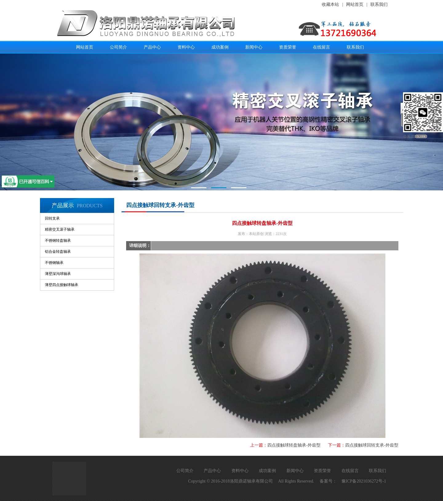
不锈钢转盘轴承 (58, 240)
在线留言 (321, 47)
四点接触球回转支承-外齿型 (371, 445)
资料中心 (186, 47)
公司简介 (118, 47)
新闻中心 (253, 47)
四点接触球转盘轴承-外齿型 (294, 445)
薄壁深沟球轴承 (58, 274)
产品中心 (152, 47)
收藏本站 (330, 4)
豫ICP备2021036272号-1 (363, 481)
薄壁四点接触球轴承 (61, 285)
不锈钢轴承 (54, 262)
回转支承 (52, 218)
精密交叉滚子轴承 (59, 229)
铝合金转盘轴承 (58, 251)
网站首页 (354, 4)
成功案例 (220, 47)
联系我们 (379, 4)
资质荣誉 (287, 47)
